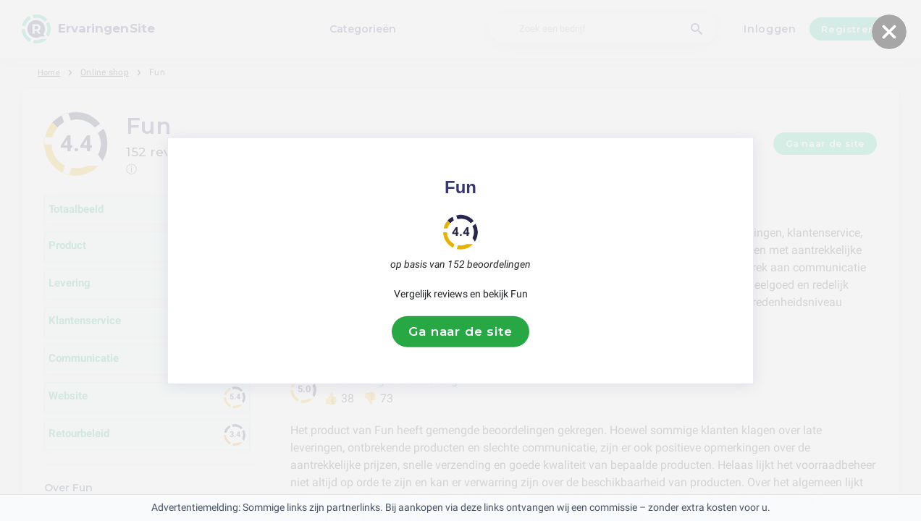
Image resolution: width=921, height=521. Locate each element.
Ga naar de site (460, 331)
